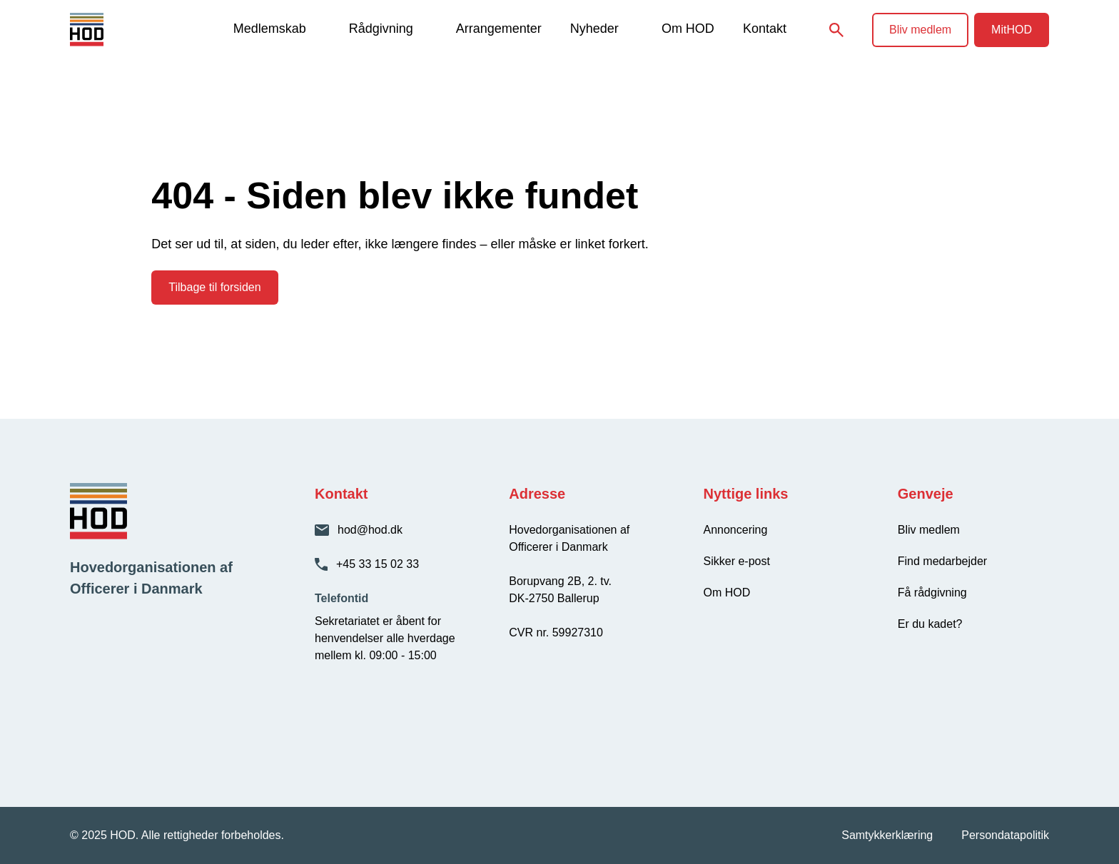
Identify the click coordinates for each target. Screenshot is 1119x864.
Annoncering (736, 530)
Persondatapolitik (1005, 835)
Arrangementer (499, 28)
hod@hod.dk (370, 530)
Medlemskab (269, 28)
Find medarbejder (942, 561)
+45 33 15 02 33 (377, 564)
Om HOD (688, 28)
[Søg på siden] (836, 30)
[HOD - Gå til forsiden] (110, 29)
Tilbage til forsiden (214, 287)
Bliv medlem (920, 30)
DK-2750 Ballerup (554, 598)
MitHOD (1011, 30)
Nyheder (594, 28)
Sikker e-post (737, 561)
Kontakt (764, 28)
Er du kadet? (930, 624)
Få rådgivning (932, 592)
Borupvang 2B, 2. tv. (560, 581)
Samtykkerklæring (887, 835)
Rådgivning (381, 28)
